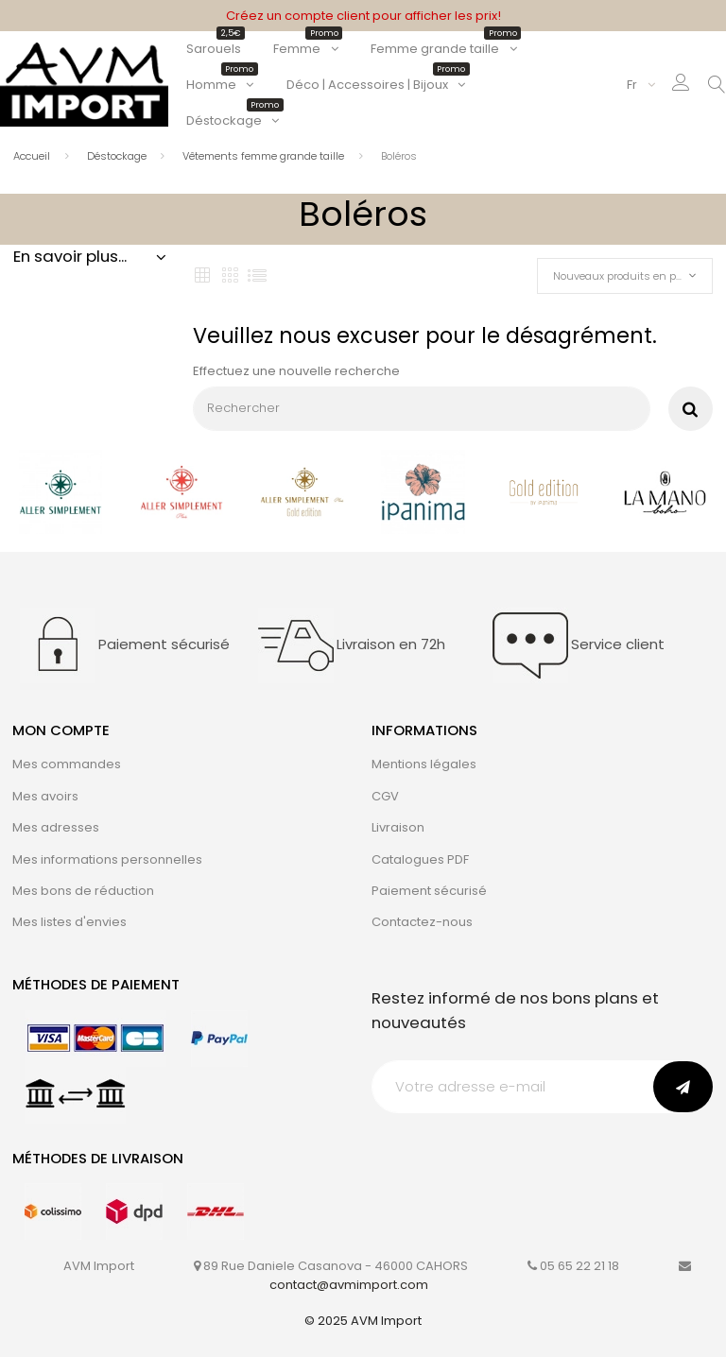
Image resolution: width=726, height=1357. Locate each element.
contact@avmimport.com (348, 1285)
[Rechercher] (422, 408)
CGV (385, 796)
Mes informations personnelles (107, 859)
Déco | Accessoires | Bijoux (376, 85)
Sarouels (213, 49)
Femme (305, 49)
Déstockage (233, 120)
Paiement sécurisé (429, 891)
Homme (220, 85)
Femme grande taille (444, 49)
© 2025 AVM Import (363, 1321)
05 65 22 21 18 (579, 1266)
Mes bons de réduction (83, 891)
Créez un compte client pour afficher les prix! (363, 16)
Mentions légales (424, 764)
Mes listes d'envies (69, 922)
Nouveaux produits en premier (630, 275)
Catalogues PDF (420, 859)
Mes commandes (66, 764)
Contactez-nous (422, 922)
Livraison (398, 827)
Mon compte (61, 730)
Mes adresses (55, 827)
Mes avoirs (45, 796)
